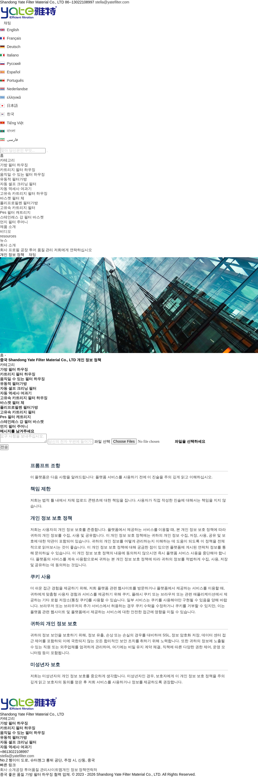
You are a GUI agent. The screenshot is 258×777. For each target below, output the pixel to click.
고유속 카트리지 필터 (17, 208)
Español (13, 72)
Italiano (13, 55)
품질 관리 (45, 250)
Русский (14, 63)
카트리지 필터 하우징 (17, 170)
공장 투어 (28, 250)
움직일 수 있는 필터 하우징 (22, 174)
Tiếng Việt (15, 123)
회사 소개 (8, 245)
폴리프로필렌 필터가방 (19, 203)
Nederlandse (17, 89)
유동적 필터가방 (13, 179)
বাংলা (11, 131)
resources (8, 236)
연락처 (91, 770)
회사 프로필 (10, 250)
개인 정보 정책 (74, 770)
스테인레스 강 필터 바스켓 (22, 217)
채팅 (7, 23)
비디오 (5, 231)
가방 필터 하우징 (14, 165)
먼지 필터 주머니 (14, 222)
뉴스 (3, 240)
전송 (4, 447)
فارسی (12, 139)
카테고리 (7, 160)
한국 (10, 114)
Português (15, 80)
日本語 (12, 105)
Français (14, 38)
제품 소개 (8, 227)
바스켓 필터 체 (12, 198)
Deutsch (13, 47)
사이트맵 (54, 770)
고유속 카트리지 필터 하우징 (23, 193)
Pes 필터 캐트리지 (15, 212)
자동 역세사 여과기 (16, 189)
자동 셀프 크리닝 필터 (18, 184)
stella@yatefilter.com (112, 2)
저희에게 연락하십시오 (73, 250)
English (13, 30)
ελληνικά (14, 97)
